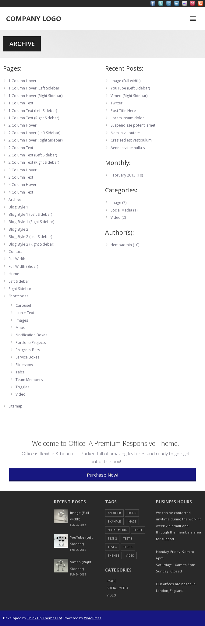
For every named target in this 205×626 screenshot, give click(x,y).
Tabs (20, 372)
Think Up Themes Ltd (44, 618)
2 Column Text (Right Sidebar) (34, 162)
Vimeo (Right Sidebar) (129, 95)
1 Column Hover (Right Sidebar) (35, 95)
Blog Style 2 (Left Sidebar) (30, 236)
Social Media (121, 210)
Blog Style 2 (18, 229)
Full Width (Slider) (23, 266)
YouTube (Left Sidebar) (130, 88)
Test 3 (127, 538)
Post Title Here (123, 110)
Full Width (17, 258)
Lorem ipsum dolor (127, 118)
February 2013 (123, 175)
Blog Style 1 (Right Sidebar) (31, 221)
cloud (132, 513)
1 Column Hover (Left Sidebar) (34, 88)
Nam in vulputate (125, 132)
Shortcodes (18, 296)
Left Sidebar (19, 281)
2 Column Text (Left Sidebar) (33, 155)
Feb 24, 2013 (78, 574)
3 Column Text (21, 177)
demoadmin (121, 244)
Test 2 (112, 538)
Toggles (22, 387)
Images (22, 320)
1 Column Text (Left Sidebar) (33, 110)
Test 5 (127, 547)
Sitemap (16, 406)
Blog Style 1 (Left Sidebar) (30, 214)
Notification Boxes (31, 334)
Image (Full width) (125, 80)
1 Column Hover (23, 80)
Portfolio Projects (31, 342)
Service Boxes (27, 357)
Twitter (116, 103)
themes (113, 556)
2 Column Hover (23, 125)
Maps (20, 327)
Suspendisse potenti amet (133, 125)
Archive (15, 199)
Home (14, 273)
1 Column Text (21, 103)
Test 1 (137, 530)
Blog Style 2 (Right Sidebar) (31, 244)
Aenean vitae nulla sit (129, 147)
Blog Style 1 (18, 207)
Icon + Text (25, 312)
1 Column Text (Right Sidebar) (34, 118)
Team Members (29, 379)
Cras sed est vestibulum (131, 140)
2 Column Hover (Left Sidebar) (34, 132)
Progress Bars (28, 349)
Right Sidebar (20, 288)
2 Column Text (21, 147)
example (114, 521)
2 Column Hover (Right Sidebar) (35, 140)
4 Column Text (21, 192)
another (114, 513)
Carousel (23, 305)
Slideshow (24, 364)
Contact (15, 251)
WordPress (92, 618)
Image (116, 202)
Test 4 (112, 547)
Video (21, 394)
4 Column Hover (23, 184)
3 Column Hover (23, 170)
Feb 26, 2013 (78, 525)
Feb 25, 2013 (78, 550)
